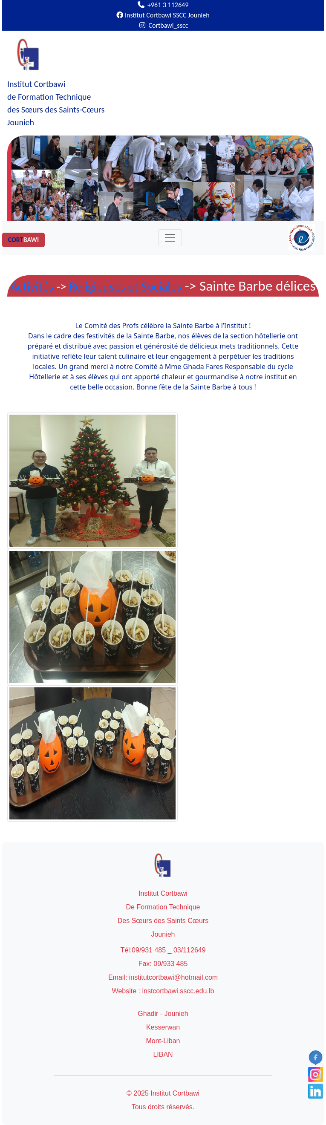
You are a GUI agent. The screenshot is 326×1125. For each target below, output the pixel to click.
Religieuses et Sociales (125, 286)
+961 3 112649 (163, 5)
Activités (31, 286)
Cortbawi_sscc (163, 25)
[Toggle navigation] (170, 237)
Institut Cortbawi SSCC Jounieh (162, 15)
